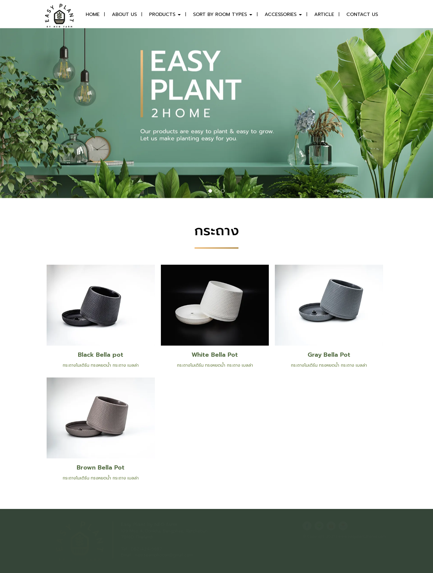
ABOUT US (124, 14)
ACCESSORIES (283, 14)
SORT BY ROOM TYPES (222, 14)
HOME (93, 14)
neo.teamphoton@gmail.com (164, 555)
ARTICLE (324, 14)
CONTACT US (362, 14)
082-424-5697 (146, 549)
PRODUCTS (165, 14)
